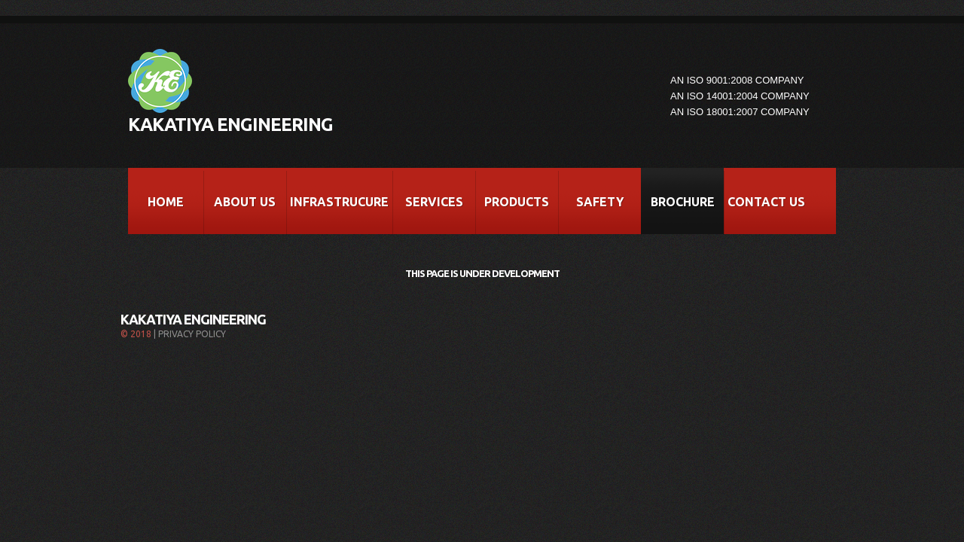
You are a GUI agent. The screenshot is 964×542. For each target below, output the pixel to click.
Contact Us (766, 202)
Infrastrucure (339, 202)
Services (434, 202)
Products (516, 202)
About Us (245, 202)
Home (166, 202)
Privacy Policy (192, 334)
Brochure (683, 202)
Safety (600, 202)
